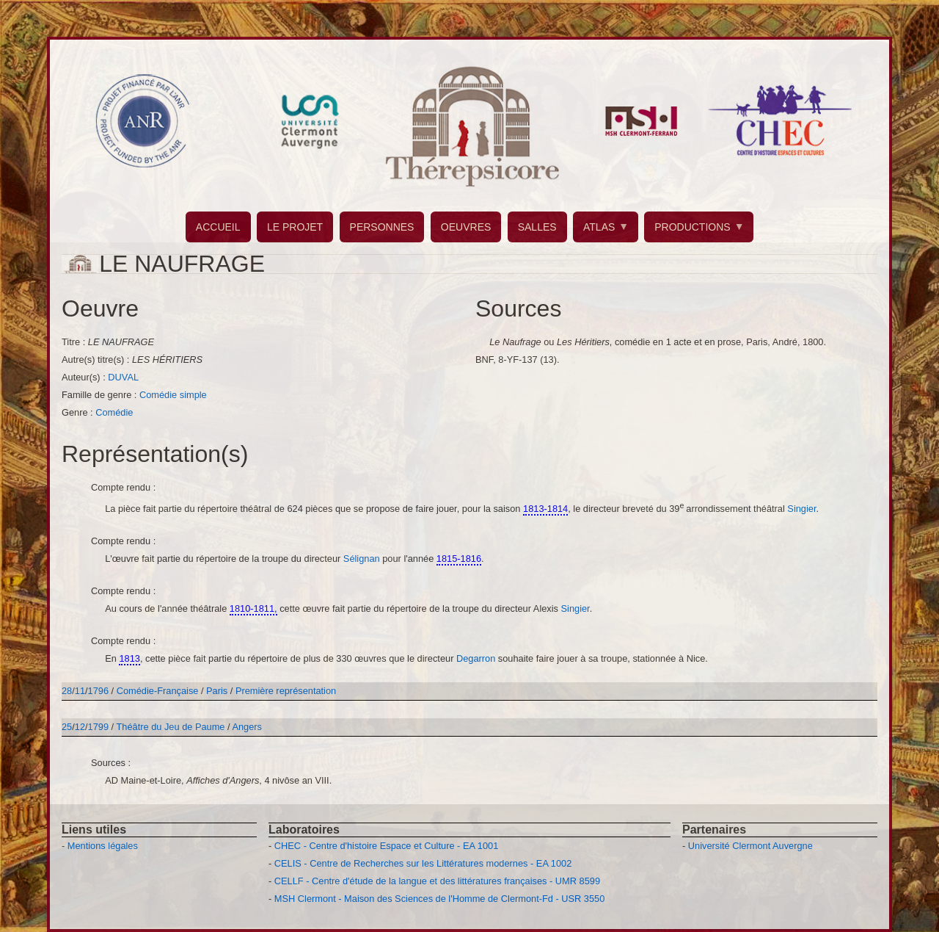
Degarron (477, 658)
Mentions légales (102, 845)
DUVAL (123, 377)
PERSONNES (382, 227)
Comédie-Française (159, 690)
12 (80, 726)
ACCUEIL (218, 227)
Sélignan (362, 558)
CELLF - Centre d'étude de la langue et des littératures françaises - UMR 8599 (437, 880)
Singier (801, 508)
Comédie (114, 412)
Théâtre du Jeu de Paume (171, 726)
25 (67, 726)
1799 (98, 726)
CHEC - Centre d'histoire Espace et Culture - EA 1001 (386, 845)
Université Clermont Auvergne (750, 845)
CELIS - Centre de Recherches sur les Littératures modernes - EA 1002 (422, 863)
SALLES (537, 227)
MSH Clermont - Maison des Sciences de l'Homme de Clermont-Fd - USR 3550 (439, 898)
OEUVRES (466, 227)
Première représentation (285, 690)
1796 (98, 690)
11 (80, 690)
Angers (247, 726)
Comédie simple (173, 394)
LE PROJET (295, 227)
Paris (216, 690)
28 (67, 690)
